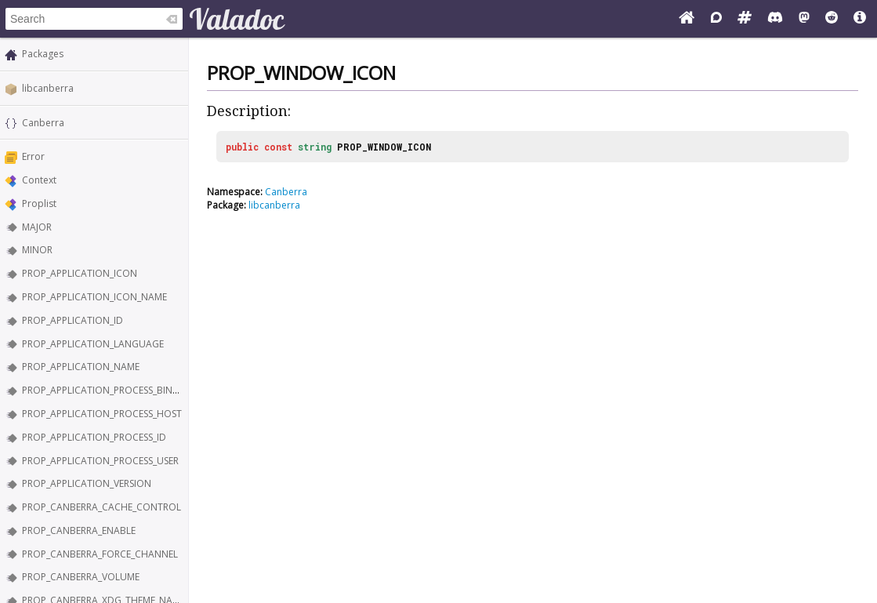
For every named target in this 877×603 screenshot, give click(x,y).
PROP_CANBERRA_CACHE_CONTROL (101, 507)
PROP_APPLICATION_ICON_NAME (94, 296)
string (315, 146)
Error (33, 156)
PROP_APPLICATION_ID (72, 320)
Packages (42, 53)
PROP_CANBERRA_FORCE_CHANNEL (100, 554)
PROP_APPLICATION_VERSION (86, 483)
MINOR (37, 249)
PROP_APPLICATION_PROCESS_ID (94, 437)
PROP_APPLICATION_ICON (79, 273)
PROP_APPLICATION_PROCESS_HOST (102, 413)
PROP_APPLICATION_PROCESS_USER (100, 460)
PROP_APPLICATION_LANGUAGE (93, 344)
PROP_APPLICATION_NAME (81, 366)
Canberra (43, 122)
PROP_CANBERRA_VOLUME (81, 576)
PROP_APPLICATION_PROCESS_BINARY (106, 390)
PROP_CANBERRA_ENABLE (79, 530)
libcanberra (48, 88)
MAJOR (37, 227)
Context (39, 180)
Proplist (39, 203)
